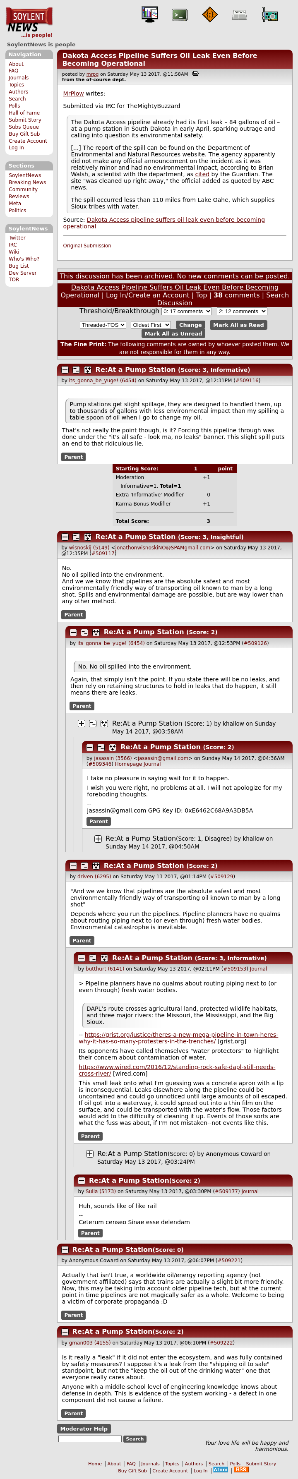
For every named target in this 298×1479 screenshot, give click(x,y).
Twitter (17, 238)
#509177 (226, 1191)
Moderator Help (84, 1429)
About (16, 64)
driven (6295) (94, 877)
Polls (14, 106)
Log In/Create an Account (148, 295)
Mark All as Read (238, 325)
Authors (18, 92)
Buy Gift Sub (24, 134)
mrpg (93, 74)
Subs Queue (24, 127)
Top (201, 295)
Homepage (128, 764)
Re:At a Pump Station (136, 370)
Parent (73, 457)
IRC (13, 245)
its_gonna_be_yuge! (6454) (103, 381)
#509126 (255, 643)
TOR (14, 280)
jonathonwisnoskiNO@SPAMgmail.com (163, 548)
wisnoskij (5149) (89, 548)
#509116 (247, 381)
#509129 (221, 877)
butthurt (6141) (105, 969)
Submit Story (25, 120)
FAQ (13, 71)
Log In (16, 148)
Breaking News (27, 182)
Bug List (19, 266)
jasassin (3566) (113, 758)
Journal (152, 764)
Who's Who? (24, 259)
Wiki (14, 252)
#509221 (229, 1260)
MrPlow (73, 93)
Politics (17, 210)
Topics (16, 85)
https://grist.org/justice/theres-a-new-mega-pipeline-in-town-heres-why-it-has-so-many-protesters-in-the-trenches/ (178, 1038)
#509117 (103, 553)
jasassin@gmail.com (163, 758)
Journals (19, 78)
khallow (233, 723)
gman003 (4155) (90, 1343)
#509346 (99, 764)
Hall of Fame (24, 113)
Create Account (28, 141)
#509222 (221, 1343)
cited (202, 174)
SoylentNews (29, 22)
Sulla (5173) (101, 1191)
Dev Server (22, 273)
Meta (15, 203)
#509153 (234, 969)
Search (17, 99)
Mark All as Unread (173, 333)
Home (95, 1464)
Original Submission (87, 246)
